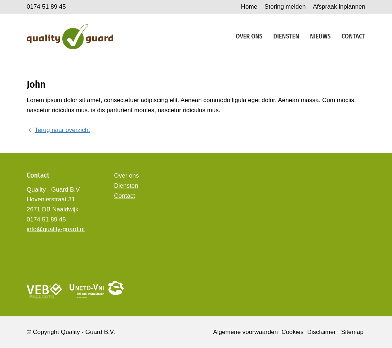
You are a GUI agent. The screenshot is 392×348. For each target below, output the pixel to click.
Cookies (292, 332)
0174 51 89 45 (46, 6)
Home (249, 6)
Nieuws (320, 36)
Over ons (249, 36)
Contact (353, 36)
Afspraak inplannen (339, 6)
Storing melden (285, 6)
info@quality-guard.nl (56, 229)
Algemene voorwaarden (245, 332)
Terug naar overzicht (58, 130)
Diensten (286, 36)
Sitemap (352, 332)
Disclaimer (321, 332)
